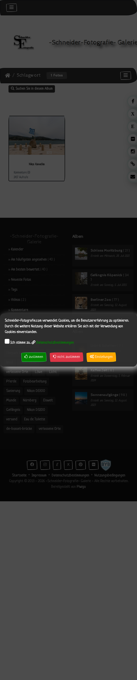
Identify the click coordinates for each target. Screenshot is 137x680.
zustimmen (34, 357)
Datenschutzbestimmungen (55, 343)
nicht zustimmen (66, 357)
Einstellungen (101, 357)
